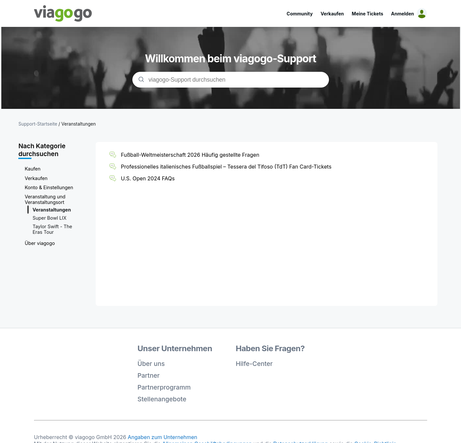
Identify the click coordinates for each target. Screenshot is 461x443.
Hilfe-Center (254, 364)
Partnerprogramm (164, 387)
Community (300, 13)
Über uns (151, 364)
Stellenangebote (162, 399)
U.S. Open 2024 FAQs (148, 178)
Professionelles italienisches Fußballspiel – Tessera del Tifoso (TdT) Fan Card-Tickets (226, 166)
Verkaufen (332, 13)
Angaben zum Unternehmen (162, 437)
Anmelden (402, 13)
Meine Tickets (367, 13)
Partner (149, 375)
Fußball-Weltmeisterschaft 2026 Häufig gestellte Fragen (190, 154)
